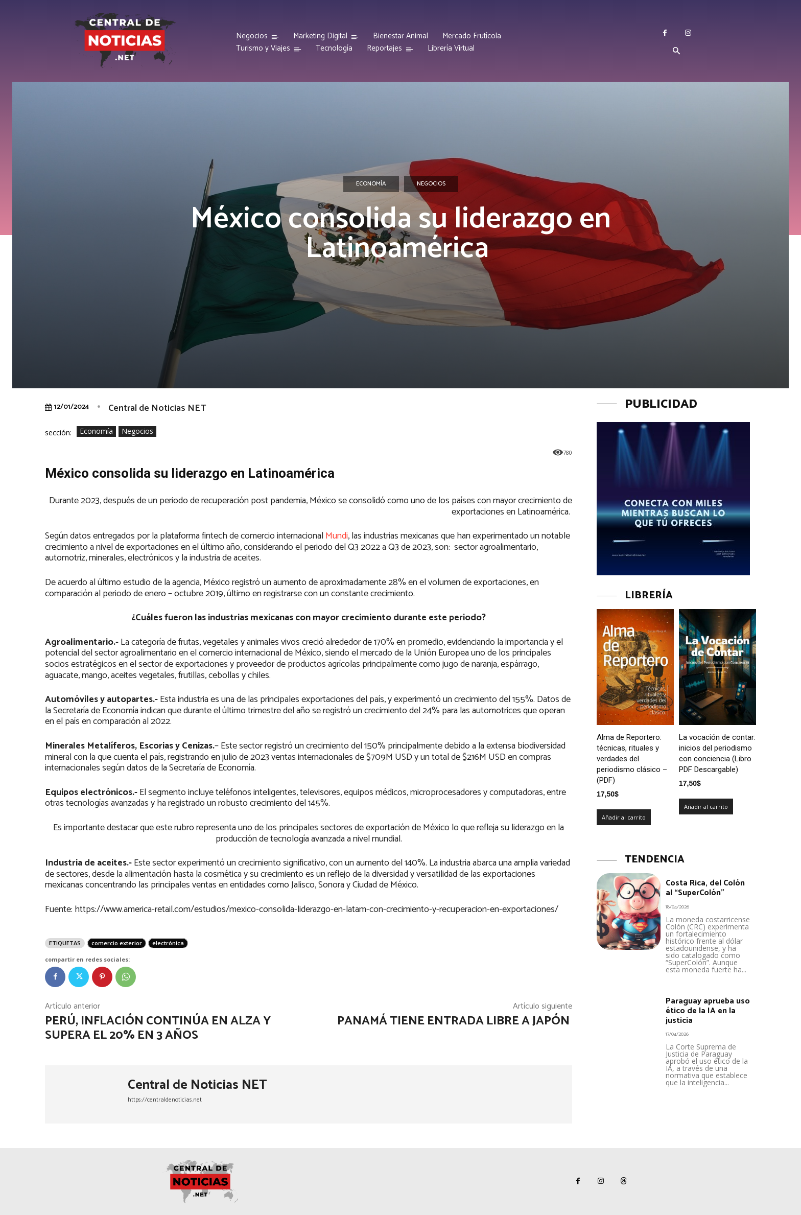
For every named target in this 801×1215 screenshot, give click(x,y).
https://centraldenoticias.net (165, 1100)
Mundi (336, 536)
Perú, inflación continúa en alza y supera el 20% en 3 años (158, 1028)
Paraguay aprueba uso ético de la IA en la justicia (708, 1010)
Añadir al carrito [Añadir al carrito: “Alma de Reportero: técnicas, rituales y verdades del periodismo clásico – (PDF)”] (624, 817)
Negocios (431, 184)
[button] (676, 51)
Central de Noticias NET (157, 408)
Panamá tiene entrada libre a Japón (454, 1021)
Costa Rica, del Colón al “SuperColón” (705, 888)
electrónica (168, 943)
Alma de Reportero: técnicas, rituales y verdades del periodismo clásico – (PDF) (632, 759)
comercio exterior (116, 943)
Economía (371, 184)
